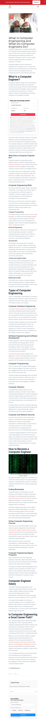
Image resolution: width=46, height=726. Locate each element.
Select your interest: (14, 702)
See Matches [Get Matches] (23, 714)
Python (10, 225)
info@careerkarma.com (31, 128)
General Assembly (14, 498)
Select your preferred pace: (16, 707)
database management (15, 247)
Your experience (14, 108)
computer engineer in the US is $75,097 (25, 597)
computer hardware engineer (17, 309)
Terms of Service (21, 131)
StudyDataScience (15, 668)
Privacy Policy (29, 131)
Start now (36, 2)
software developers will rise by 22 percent (20, 642)
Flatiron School (24, 498)
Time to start (25, 108)
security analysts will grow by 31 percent (25, 644)
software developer (14, 354)
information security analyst (24, 417)
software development (15, 164)
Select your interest (14, 102)
